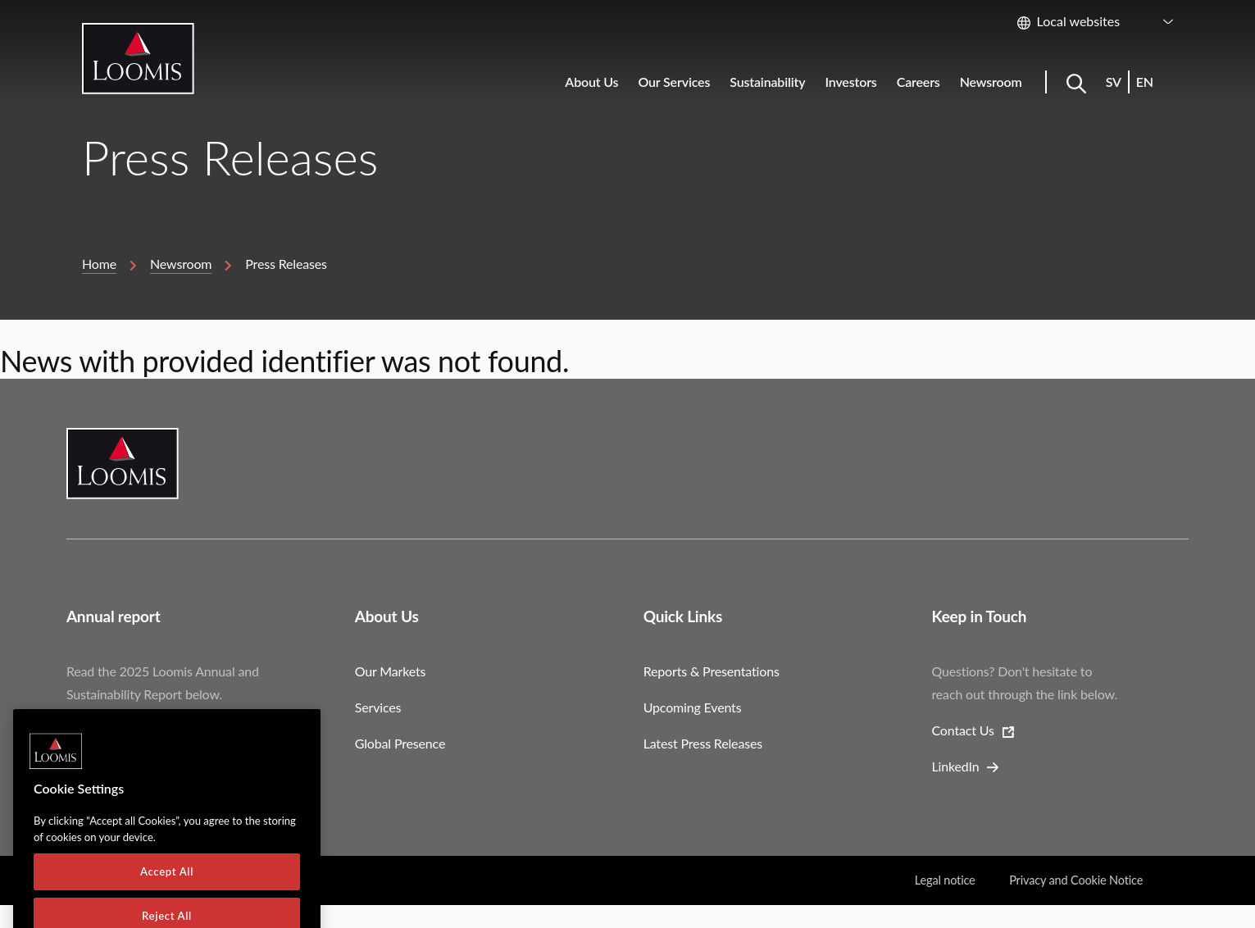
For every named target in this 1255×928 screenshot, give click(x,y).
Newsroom (180, 263)
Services (378, 707)
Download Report (116, 730)
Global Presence (400, 743)
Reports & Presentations (711, 671)
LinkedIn (956, 766)
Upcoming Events (692, 707)
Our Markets (390, 671)
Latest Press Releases (702, 743)
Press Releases (286, 263)
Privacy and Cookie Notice (1076, 880)
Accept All (166, 894)
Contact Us (963, 730)
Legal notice (945, 880)
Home (99, 263)
